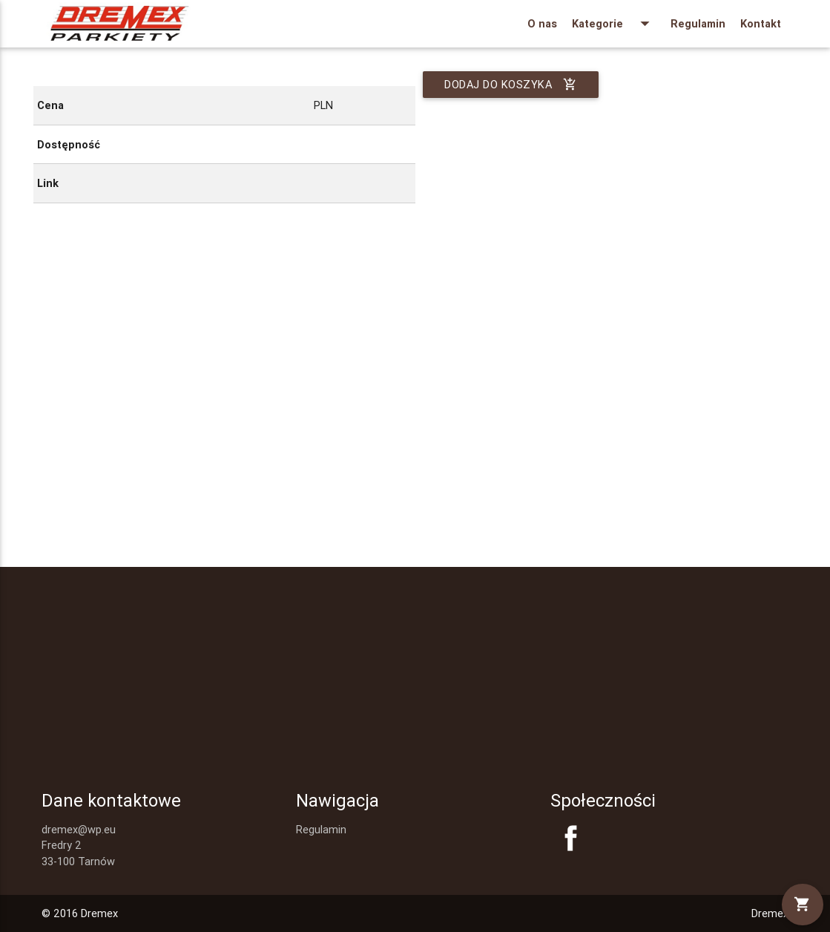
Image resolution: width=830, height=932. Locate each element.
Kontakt (760, 23)
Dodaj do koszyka (510, 84)
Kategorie (614, 23)
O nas (542, 23)
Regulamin (698, 23)
